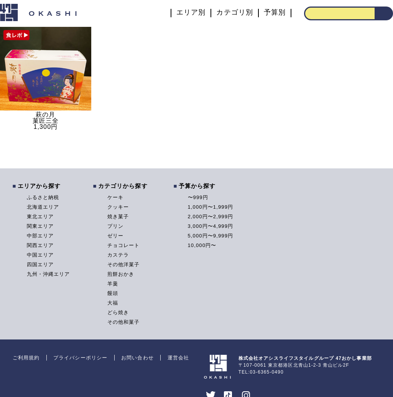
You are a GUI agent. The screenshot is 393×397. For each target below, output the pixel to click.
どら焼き (118, 312)
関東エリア (40, 226)
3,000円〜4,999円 (210, 226)
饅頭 (112, 293)
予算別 (275, 12)
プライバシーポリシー (80, 358)
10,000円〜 (202, 245)
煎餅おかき (121, 274)
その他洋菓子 (123, 264)
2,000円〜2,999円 (210, 216)
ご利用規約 (26, 358)
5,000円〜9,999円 (210, 236)
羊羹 (112, 284)
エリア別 (191, 12)
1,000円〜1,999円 (210, 207)
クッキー (118, 207)
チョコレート (123, 245)
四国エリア (40, 264)
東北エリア (40, 216)
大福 (112, 303)
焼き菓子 (118, 216)
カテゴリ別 (234, 12)
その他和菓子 (123, 322)
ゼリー (115, 236)
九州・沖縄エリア (48, 274)
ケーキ (115, 197)
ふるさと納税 (43, 197)
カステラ (118, 255)
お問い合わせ (137, 358)
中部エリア (40, 236)
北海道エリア (43, 207)
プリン (115, 226)
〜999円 (198, 197)
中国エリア (40, 255)
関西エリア (40, 245)
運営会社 (178, 358)
